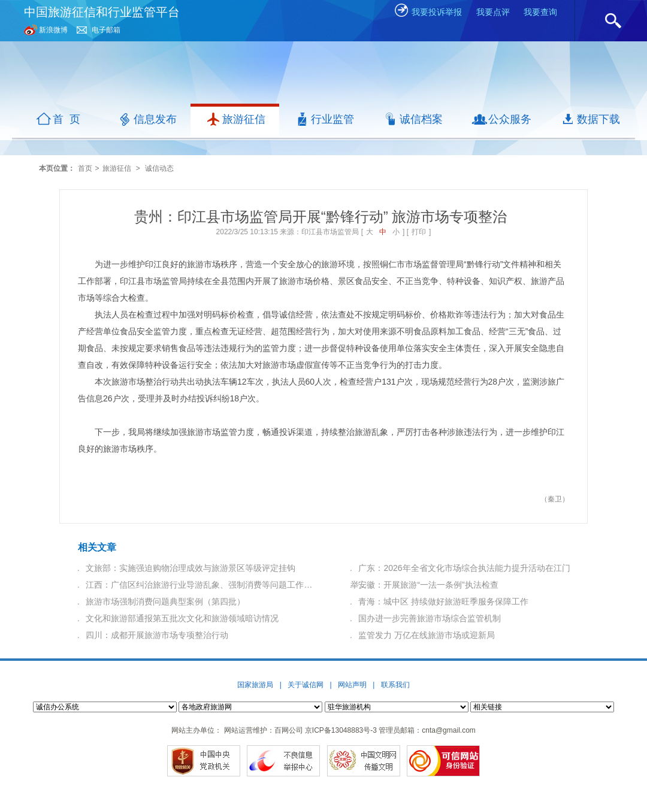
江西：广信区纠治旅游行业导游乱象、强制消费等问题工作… (199, 585)
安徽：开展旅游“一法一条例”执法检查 (428, 585)
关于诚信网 (306, 685)
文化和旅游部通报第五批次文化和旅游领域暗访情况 (182, 618)
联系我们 (395, 685)
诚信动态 (159, 168)
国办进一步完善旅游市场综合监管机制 (429, 618)
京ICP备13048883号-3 (341, 730)
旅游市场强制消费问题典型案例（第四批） (165, 601)
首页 (85, 168)
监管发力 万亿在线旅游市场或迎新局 (426, 635)
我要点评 (493, 12)
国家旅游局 (255, 685)
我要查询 (540, 12)
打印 (419, 232)
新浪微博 (53, 30)
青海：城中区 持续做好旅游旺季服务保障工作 (443, 601)
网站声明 (352, 685)
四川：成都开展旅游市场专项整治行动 (157, 635)
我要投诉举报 (428, 12)
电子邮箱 (106, 30)
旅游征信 (116, 168)
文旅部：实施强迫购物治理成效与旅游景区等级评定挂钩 (190, 568)
